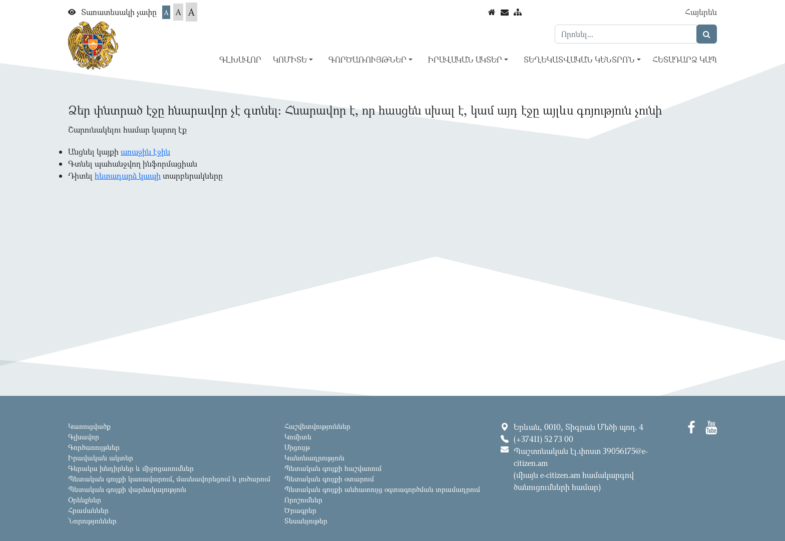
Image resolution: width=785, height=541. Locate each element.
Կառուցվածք (89, 426)
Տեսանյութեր (305, 520)
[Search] (626, 34)
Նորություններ (92, 520)
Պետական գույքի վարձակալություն (127, 489)
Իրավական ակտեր (100, 457)
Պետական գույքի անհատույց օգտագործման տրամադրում (382, 489)
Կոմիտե (297, 436)
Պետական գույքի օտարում (329, 478)
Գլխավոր (240, 59)
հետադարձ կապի (128, 175)
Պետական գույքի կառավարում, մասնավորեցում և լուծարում (169, 478)
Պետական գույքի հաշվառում (332, 468)
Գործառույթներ (94, 447)
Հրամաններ (88, 510)
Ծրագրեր (300, 510)
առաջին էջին (145, 151)
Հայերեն (701, 12)
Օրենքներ (84, 499)
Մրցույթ (297, 447)
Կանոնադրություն (314, 457)
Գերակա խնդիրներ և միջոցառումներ (131, 468)
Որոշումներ (303, 499)
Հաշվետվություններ (317, 426)
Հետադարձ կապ (684, 59)
